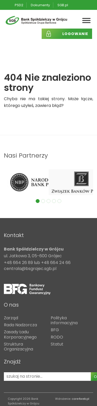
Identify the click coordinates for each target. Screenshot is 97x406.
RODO (57, 337)
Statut (57, 344)
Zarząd (11, 318)
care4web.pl (80, 399)
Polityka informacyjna (64, 320)
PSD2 (19, 5)
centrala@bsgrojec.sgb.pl (30, 269)
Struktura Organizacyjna (18, 347)
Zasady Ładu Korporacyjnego (20, 334)
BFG (55, 330)
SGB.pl (62, 5)
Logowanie (75, 33)
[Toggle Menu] (86, 20)
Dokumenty (40, 5)
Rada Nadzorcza (20, 325)
